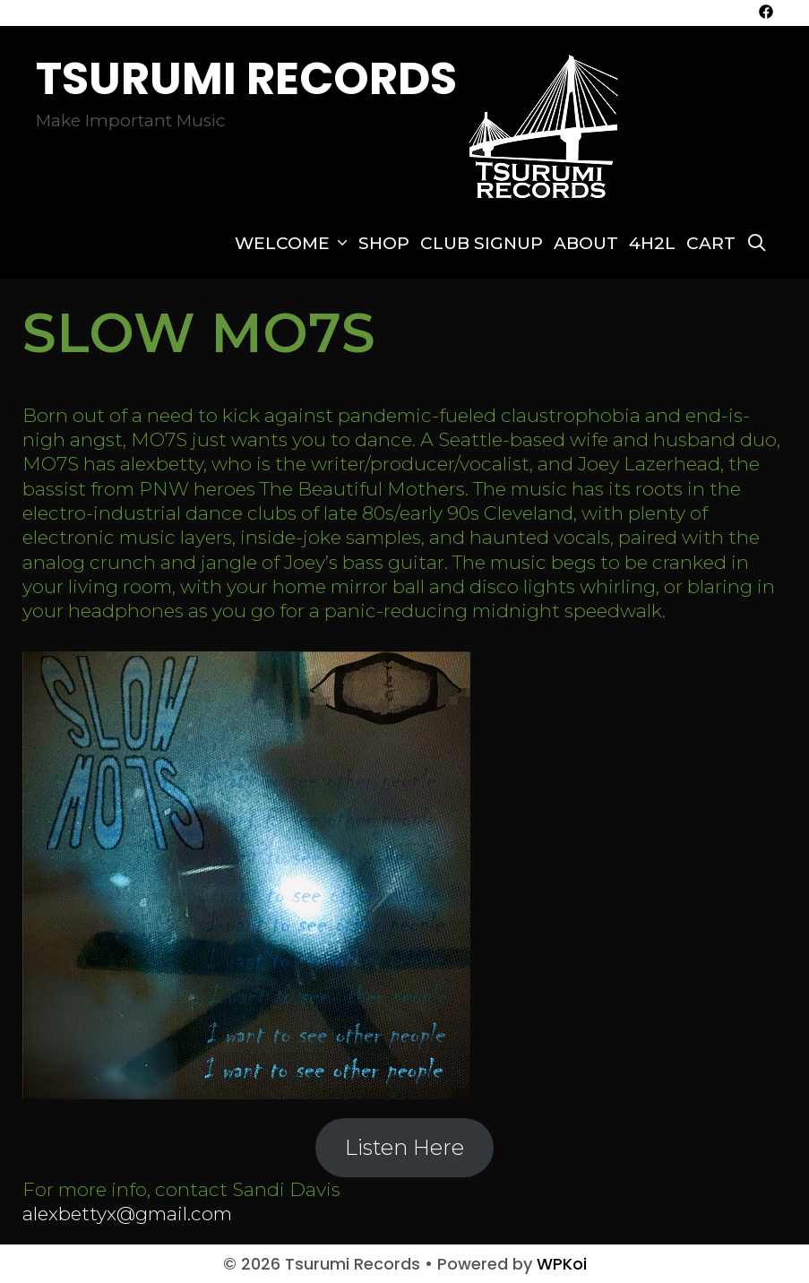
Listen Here (404, 1147)
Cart (711, 243)
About (586, 243)
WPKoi (562, 1264)
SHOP (383, 243)
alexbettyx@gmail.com (127, 1213)
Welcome (294, 243)
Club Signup (481, 243)
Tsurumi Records (246, 78)
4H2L (652, 243)
